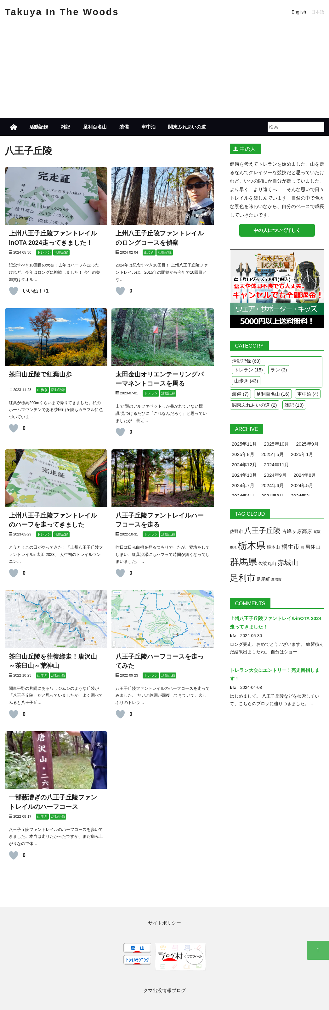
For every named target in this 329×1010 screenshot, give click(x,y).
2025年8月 (243, 454)
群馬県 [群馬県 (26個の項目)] (243, 562)
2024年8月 (304, 475)
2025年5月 (272, 454)
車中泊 (148, 126)
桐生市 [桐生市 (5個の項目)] (290, 546)
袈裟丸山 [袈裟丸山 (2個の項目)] (267, 563)
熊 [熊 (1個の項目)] (302, 547)
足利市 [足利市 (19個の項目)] (242, 578)
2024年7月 (243, 485)
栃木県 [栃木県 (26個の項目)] (251, 545)
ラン (275, 369)
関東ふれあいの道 (187, 126)
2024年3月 (272, 495)
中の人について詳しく (277, 230)
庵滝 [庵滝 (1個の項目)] (233, 547)
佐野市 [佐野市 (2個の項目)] (236, 531)
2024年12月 (244, 464)
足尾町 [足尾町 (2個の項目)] (263, 579)
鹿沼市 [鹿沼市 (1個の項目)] (276, 579)
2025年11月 (244, 444)
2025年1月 (302, 454)
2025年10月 (276, 444)
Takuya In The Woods (62, 12)
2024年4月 (243, 495)
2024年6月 (272, 485)
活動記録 (38, 126)
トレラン (243, 369)
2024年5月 (302, 485)
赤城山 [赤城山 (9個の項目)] (287, 563)
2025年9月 (307, 444)
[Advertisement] (164, 71)
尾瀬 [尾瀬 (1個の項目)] (317, 532)
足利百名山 (95, 126)
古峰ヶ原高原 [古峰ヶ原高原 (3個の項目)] (297, 531)
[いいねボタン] (13, 291)
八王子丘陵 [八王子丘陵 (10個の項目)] (262, 530)
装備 (124, 126)
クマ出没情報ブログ (164, 990)
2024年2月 (302, 495)
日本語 (317, 12)
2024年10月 (244, 475)
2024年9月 (275, 475)
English (299, 12)
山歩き (241, 380)
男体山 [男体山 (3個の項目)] (312, 547)
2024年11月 (276, 464)
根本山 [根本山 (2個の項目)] (273, 547)
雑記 (65, 126)
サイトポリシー (164, 922)
